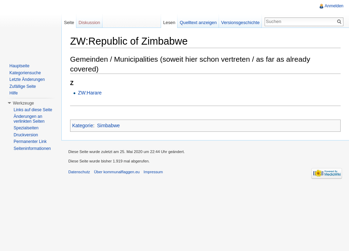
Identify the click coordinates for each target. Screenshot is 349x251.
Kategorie (82, 125)
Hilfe (13, 93)
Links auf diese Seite (33, 109)
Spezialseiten (26, 128)
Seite (69, 22)
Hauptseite (19, 65)
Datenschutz (79, 172)
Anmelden (334, 5)
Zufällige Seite (22, 86)
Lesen (169, 22)
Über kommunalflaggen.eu (116, 172)
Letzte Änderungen (27, 79)
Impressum (153, 172)
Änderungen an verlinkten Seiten (29, 119)
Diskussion (89, 22)
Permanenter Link (30, 141)
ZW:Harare (89, 93)
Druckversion (26, 134)
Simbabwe (108, 125)
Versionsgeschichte (240, 22)
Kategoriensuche (25, 72)
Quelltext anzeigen (198, 22)
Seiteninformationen (32, 148)
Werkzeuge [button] (23, 103)
